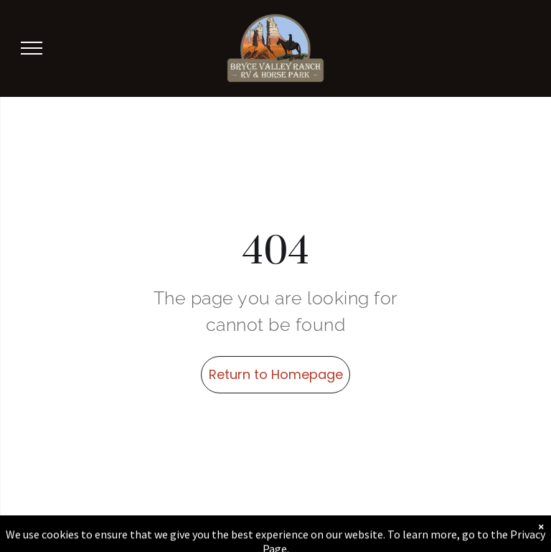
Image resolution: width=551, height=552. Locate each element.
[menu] (31, 48)
